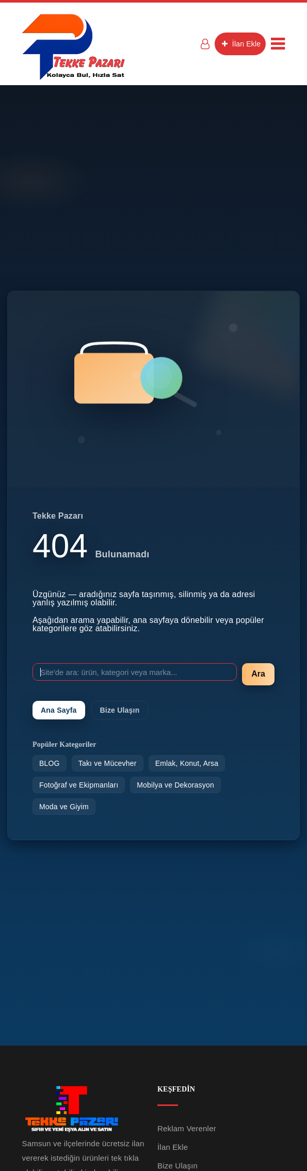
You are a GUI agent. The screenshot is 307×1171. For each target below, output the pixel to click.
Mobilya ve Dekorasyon (175, 785)
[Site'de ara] (135, 672)
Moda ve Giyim (64, 807)
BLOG (49, 763)
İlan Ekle (240, 44)
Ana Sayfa (59, 710)
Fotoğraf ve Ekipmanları (78, 785)
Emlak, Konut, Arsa (187, 763)
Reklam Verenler (186, 1128)
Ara (258, 673)
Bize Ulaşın (120, 710)
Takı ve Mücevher (107, 763)
